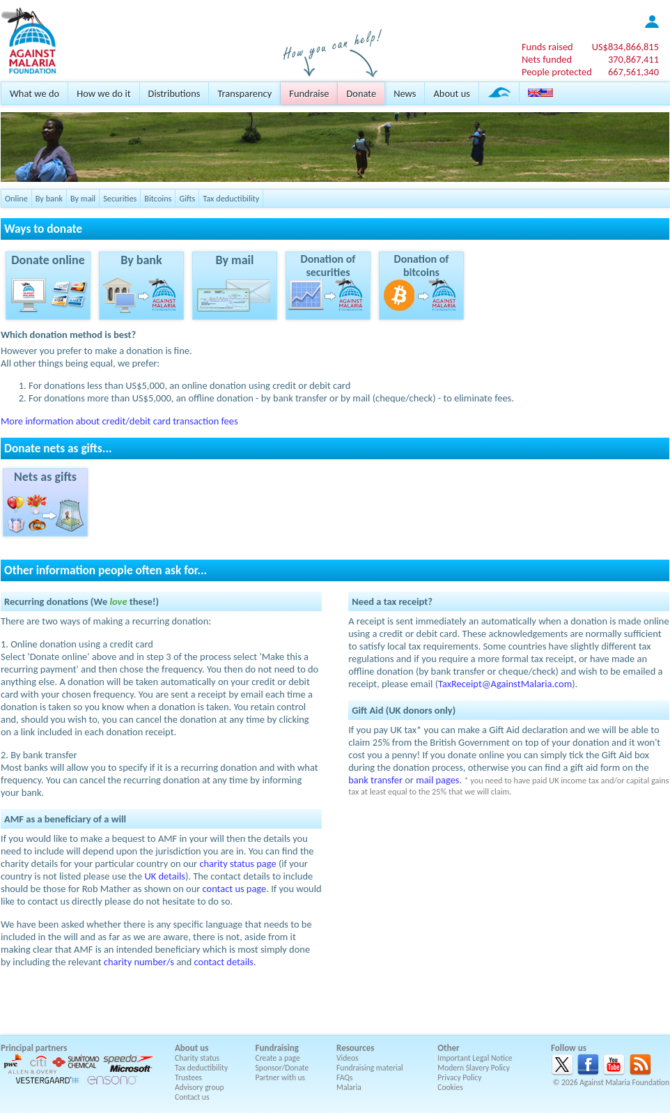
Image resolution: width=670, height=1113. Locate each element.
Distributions (174, 93)
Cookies (450, 1087)
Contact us (192, 1097)
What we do (34, 93)
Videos (347, 1058)
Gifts (187, 198)
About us (451, 93)
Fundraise (309, 93)
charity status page (237, 863)
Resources (355, 1048)
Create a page (278, 1058)
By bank (49, 198)
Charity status (197, 1058)
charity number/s (139, 961)
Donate (361, 93)
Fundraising (277, 1048)
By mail (82, 198)
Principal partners (34, 1048)
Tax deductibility (231, 198)
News (405, 93)
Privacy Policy (459, 1077)
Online (16, 198)
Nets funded (547, 59)
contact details (224, 961)
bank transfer (375, 780)
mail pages (437, 780)
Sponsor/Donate (282, 1068)
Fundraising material (369, 1068)
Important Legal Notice (474, 1058)
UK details (164, 876)
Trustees (188, 1077)
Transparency (244, 93)
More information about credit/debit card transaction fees (119, 421)
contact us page (235, 888)
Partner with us (281, 1077)
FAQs (344, 1077)
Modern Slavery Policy (473, 1068)
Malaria (348, 1087)
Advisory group (199, 1087)
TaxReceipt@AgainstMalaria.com (505, 683)
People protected (557, 72)
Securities (120, 198)
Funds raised (547, 46)
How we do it (103, 93)
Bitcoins (157, 198)
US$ (625, 46)
